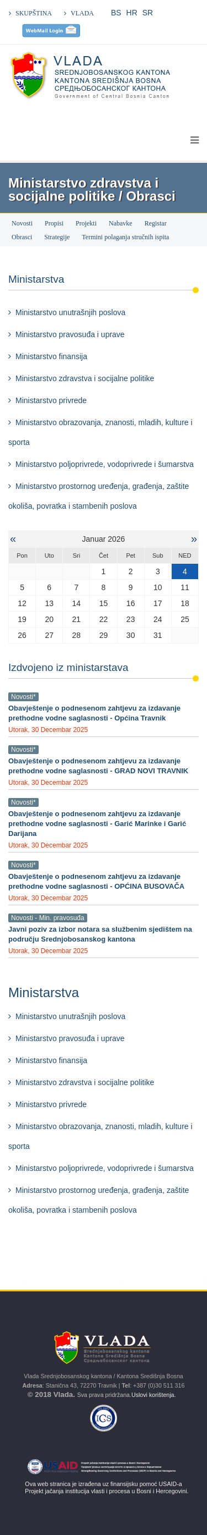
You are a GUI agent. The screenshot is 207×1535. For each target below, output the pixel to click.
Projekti (86, 223)
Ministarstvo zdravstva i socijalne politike (84, 378)
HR (131, 12)
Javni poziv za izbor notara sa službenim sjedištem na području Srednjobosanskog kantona (100, 934)
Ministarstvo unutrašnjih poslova (70, 312)
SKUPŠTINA (33, 13)
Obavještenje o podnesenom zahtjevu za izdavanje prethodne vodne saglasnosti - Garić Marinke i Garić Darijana (97, 824)
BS (116, 12)
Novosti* (23, 697)
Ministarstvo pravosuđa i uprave (70, 334)
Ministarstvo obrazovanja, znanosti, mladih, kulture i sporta (100, 432)
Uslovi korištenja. (154, 1394)
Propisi (54, 223)
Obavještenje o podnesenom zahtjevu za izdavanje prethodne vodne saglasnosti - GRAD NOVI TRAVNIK (98, 766)
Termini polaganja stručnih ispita (125, 237)
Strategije (57, 237)
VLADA (82, 13)
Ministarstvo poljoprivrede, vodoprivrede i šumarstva (104, 464)
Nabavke (120, 223)
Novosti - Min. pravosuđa (47, 918)
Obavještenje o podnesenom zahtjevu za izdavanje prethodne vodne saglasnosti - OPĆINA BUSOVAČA (96, 881)
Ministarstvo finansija (51, 356)
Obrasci (22, 237)
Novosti (22, 223)
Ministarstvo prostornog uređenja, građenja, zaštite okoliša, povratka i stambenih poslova (98, 496)
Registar (156, 223)
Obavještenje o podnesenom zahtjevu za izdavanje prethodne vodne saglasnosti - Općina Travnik (94, 713)
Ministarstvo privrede (51, 400)
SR (147, 12)
